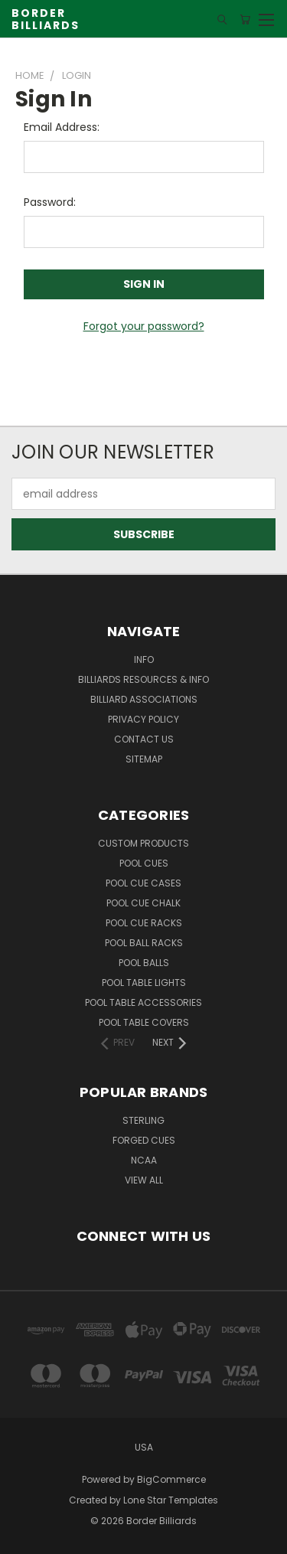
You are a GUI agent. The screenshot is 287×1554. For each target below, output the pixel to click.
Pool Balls (144, 962)
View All (144, 1180)
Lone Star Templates (170, 1500)
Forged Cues (144, 1140)
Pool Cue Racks (144, 922)
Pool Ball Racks (144, 942)
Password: (50, 202)
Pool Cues (143, 863)
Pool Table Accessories (143, 1002)
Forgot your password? (143, 326)
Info (144, 659)
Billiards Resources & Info (143, 679)
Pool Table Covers (144, 1022)
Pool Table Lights (144, 982)
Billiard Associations (143, 699)
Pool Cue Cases (143, 883)
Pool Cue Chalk (143, 902)
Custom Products (143, 843)
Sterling (143, 1120)
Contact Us (144, 739)
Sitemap (144, 759)
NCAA (144, 1160)
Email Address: (61, 127)
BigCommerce (171, 1479)
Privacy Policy (143, 719)
